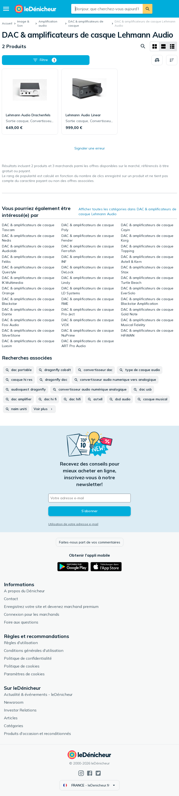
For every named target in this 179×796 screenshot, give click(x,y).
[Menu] (6, 9)
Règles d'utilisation (21, 642)
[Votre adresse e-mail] (89, 498)
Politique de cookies (22, 666)
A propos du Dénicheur (24, 590)
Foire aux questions (21, 622)
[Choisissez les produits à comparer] (157, 60)
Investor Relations (20, 710)
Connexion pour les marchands (31, 614)
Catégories (13, 725)
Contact (11, 598)
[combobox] (107, 9)
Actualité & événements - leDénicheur (38, 694)
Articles (11, 717)
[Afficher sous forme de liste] (163, 46)
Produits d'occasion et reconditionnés (37, 733)
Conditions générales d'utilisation (33, 650)
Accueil (7, 23)
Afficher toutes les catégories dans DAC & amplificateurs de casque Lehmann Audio (127, 211)
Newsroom (13, 702)
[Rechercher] (147, 9)
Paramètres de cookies (24, 673)
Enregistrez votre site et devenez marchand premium (51, 606)
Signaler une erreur (89, 148)
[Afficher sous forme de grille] (154, 46)
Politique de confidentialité (28, 658)
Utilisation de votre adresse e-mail (73, 524)
